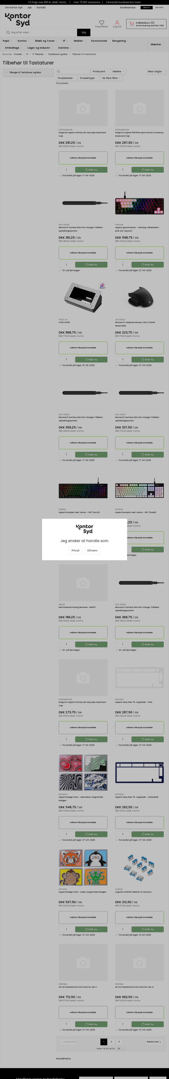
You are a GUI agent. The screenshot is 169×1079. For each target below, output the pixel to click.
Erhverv (92, 550)
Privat (75, 550)
